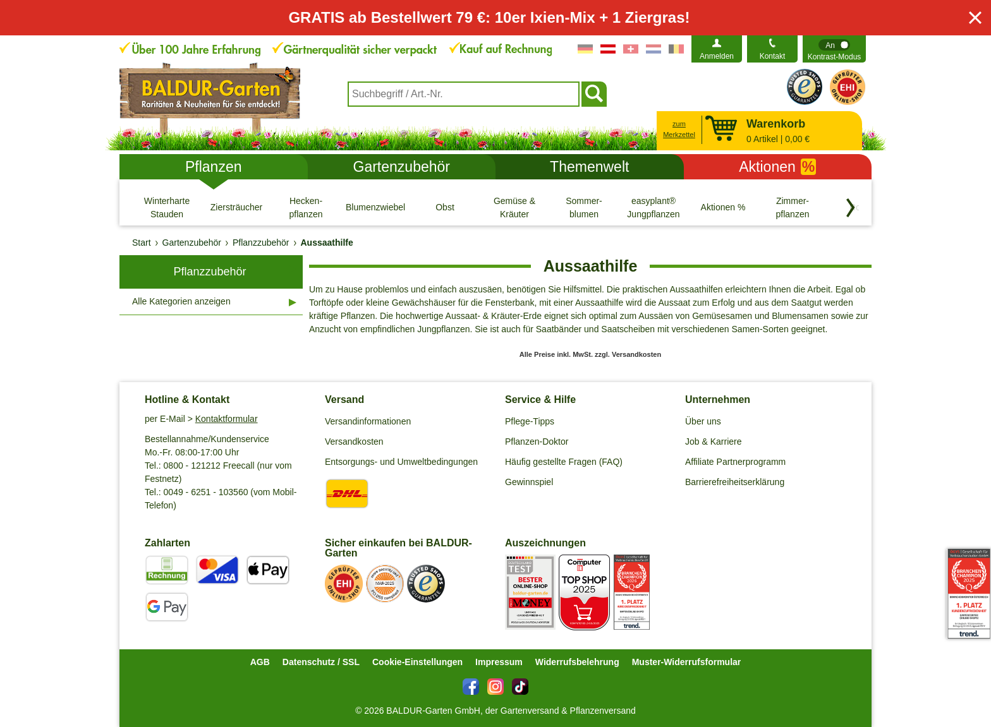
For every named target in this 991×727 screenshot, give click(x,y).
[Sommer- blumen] (584, 207)
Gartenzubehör (401, 167)
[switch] (834, 49)
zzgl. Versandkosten (628, 354)
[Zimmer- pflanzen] (792, 207)
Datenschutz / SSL (321, 662)
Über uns (703, 421)
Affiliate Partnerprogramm (735, 462)
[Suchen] (594, 94)
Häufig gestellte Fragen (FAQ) (564, 462)
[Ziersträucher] (236, 207)
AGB (260, 662)
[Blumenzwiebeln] (375, 207)
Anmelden (717, 56)
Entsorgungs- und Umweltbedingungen (401, 462)
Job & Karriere (713, 441)
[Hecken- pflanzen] (306, 207)
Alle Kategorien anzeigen (181, 301)
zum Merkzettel (679, 129)
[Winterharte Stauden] (167, 207)
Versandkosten (354, 441)
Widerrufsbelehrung (577, 662)
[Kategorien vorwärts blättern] (850, 208)
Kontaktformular (226, 419)
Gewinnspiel (529, 482)
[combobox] (464, 94)
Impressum (499, 662)
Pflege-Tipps (529, 421)
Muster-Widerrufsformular (686, 662)
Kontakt (773, 56)
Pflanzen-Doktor (536, 441)
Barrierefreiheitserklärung (734, 482)
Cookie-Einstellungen (417, 662)
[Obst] (445, 207)
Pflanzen (213, 167)
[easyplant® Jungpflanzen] (653, 207)
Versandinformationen (368, 421)
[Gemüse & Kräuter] (514, 207)
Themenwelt (589, 167)
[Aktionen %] (723, 207)
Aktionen (777, 167)
